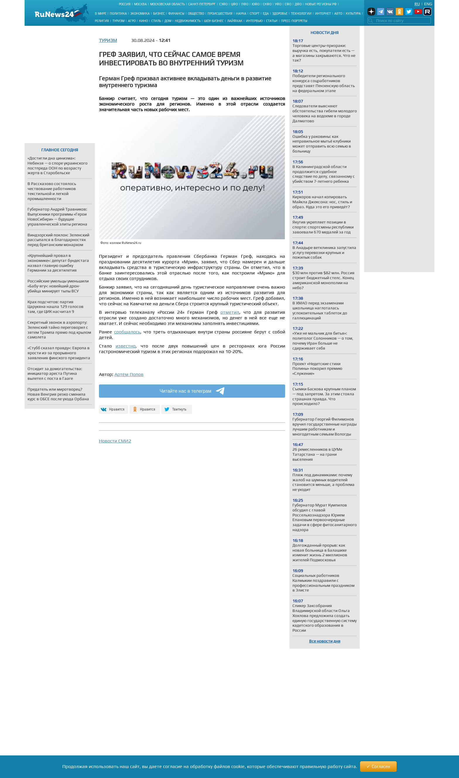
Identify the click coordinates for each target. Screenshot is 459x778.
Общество (196, 13)
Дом (168, 21)
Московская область (167, 4)
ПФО (244, 4)
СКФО (267, 4)
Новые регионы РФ (321, 4)
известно (126, 346)
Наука (241, 13)
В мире (100, 13)
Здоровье (279, 13)
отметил (229, 312)
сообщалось (127, 332)
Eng (428, 3)
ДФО (298, 4)
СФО (288, 4)
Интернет (323, 13)
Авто (338, 13)
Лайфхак (234, 21)
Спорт (254, 13)
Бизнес (159, 13)
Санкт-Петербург (202, 4)
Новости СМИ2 (115, 441)
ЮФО (255, 4)
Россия (125, 4)
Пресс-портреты (294, 21)
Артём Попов (128, 374)
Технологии (301, 13)
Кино (143, 21)
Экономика (140, 13)
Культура (353, 13)
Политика (118, 13)
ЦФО (234, 4)
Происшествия (220, 13)
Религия (102, 21)
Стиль (156, 21)
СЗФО (223, 4)
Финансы (176, 13)
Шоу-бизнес (214, 21)
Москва (140, 4)
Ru (417, 3)
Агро (132, 21)
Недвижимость (188, 21)
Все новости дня (324, 641)
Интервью (254, 21)
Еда (266, 13)
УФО (278, 4)
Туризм (118, 21)
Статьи (272, 21)
